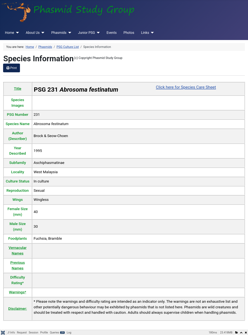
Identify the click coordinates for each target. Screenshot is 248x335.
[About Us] (42, 32)
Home (9, 33)
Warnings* (17, 292)
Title (17, 88)
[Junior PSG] (97, 32)
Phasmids (58, 33)
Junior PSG (86, 33)
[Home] (16, 32)
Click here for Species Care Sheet (186, 87)
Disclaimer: (17, 308)
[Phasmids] (68, 32)
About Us (33, 33)
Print (11, 68)
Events (112, 33)
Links (145, 33)
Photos (128, 33)
